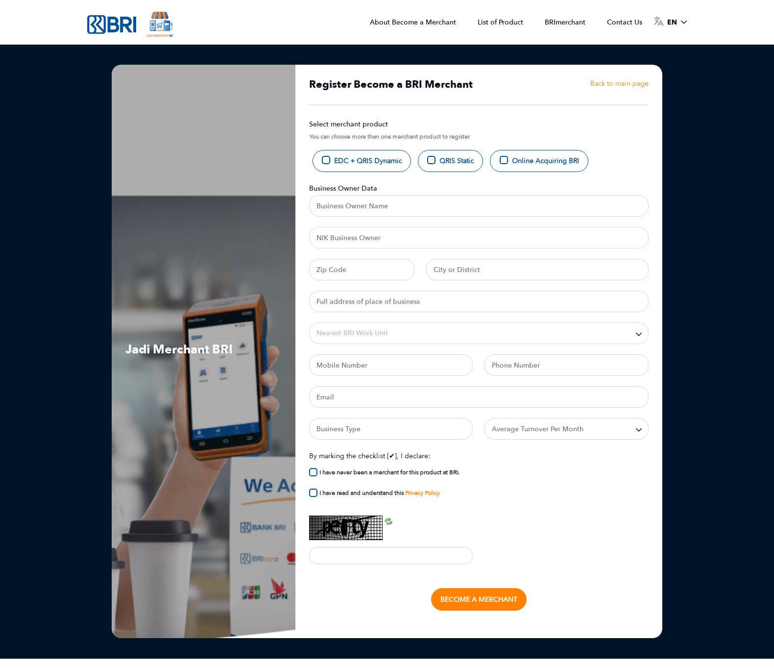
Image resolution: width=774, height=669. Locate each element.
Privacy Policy (422, 493)
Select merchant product (348, 124)
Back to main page (619, 83)
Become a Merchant (478, 599)
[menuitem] (413, 22)
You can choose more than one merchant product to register (389, 137)
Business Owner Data (343, 188)
